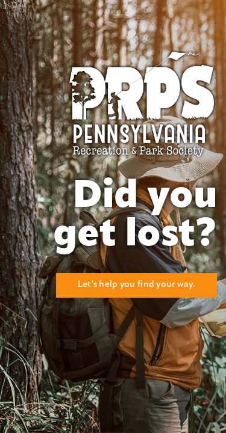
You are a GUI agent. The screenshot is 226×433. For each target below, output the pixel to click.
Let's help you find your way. (136, 284)
